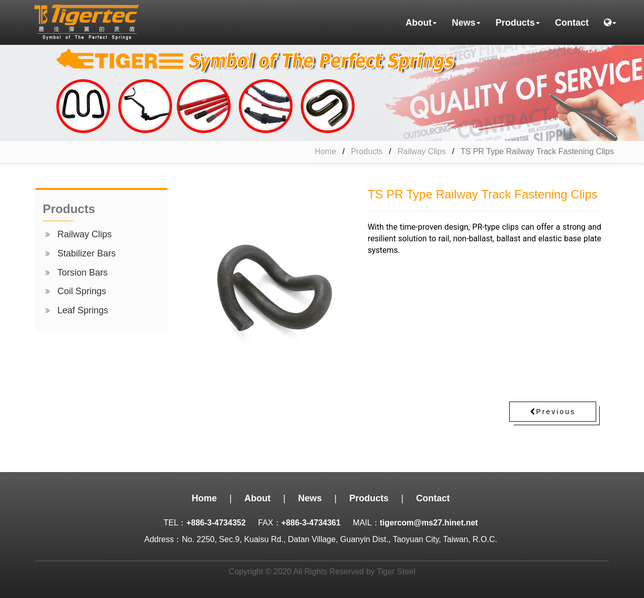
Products (366, 151)
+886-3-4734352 (216, 522)
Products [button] (518, 23)
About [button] (421, 23)
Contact (572, 23)
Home (325, 151)
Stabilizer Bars (86, 253)
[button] (610, 22)
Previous (553, 412)
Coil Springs (81, 291)
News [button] (466, 23)
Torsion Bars (82, 273)
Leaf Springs (82, 310)
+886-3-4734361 (311, 522)
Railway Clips (421, 151)
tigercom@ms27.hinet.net (429, 522)
